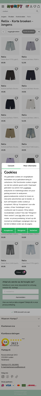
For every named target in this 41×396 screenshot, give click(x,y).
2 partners (27, 188)
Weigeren (21, 230)
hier (20, 215)
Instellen (33, 230)
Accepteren (8, 230)
